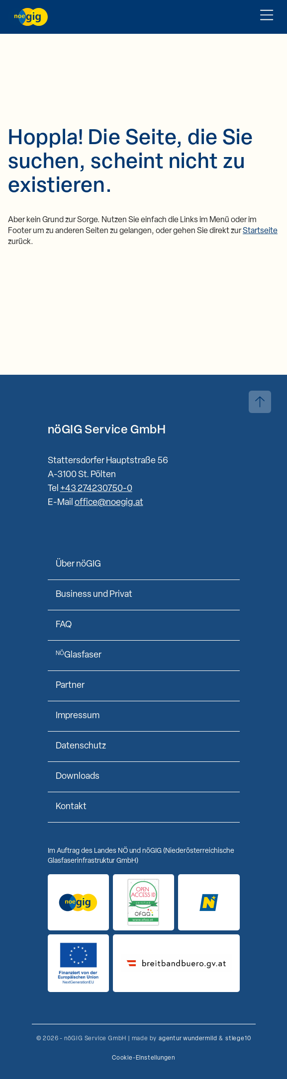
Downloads (77, 776)
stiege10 (238, 1039)
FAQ (64, 625)
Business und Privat (94, 594)
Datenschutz (81, 746)
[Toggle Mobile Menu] (266, 17)
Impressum (77, 716)
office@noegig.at (109, 502)
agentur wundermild (188, 1039)
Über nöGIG (78, 564)
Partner (70, 685)
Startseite (260, 231)
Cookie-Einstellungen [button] (143, 1058)
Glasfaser (78, 655)
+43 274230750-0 (96, 489)
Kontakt (71, 807)
